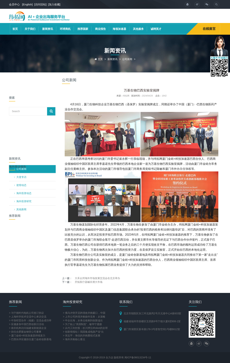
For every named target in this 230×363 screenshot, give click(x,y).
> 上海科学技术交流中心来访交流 (27, 316)
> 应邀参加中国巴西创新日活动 (26, 324)
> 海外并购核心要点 (74, 339)
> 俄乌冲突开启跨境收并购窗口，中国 (84, 312)
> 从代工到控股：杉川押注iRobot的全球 (85, 328)
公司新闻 (127, 59)
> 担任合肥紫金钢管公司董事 (25, 331)
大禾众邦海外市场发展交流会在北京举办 (97, 278)
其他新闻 (21, 159)
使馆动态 (21, 135)
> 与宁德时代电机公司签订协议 (26, 312)
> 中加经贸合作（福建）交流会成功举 (30, 320)
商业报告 (100, 28)
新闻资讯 (47, 28)
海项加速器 (119, 28)
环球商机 (65, 28)
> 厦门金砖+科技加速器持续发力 (27, 335)
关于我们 (30, 28)
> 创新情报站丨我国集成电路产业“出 (83, 331)
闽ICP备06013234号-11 (138, 357)
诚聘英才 (156, 28)
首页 (15, 28)
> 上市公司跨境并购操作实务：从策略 (84, 316)
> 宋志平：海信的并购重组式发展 (81, 335)
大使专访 (21, 126)
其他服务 (138, 28)
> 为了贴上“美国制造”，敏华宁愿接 (82, 324)
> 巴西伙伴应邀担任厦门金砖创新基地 (30, 339)
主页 (100, 59)
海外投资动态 (23, 143)
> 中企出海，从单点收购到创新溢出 (83, 320)
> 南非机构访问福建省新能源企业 (27, 328)
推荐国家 (82, 28)
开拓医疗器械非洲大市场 (88, 282)
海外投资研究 (23, 151)
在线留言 (209, 29)
